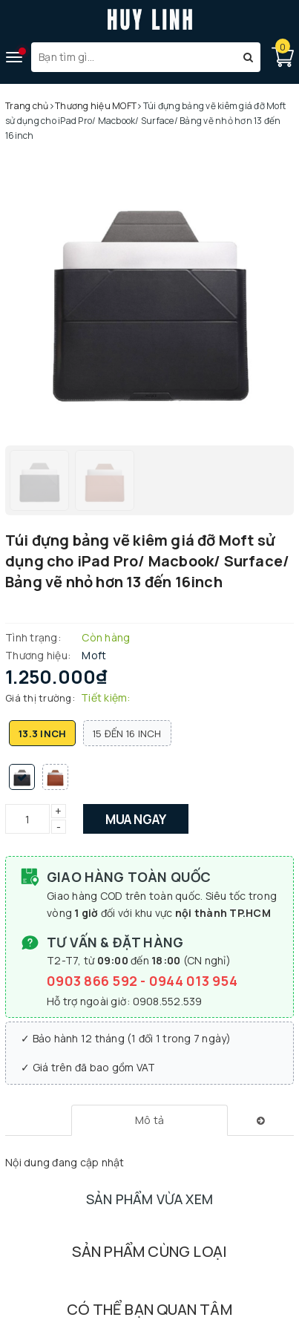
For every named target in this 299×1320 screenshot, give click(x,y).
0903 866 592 (93, 981)
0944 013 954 (193, 981)
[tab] (149, 1120)
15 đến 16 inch (127, 733)
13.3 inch (42, 733)
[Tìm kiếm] (248, 57)
